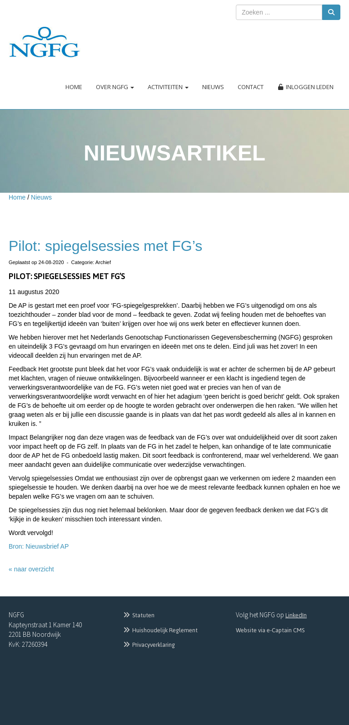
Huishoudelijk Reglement (160, 630)
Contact (251, 87)
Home (73, 87)
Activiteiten (168, 87)
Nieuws (213, 87)
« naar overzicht (31, 569)
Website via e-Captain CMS (270, 630)
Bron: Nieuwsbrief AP (39, 546)
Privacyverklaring (148, 644)
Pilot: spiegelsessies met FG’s (105, 246)
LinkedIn (296, 615)
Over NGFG (115, 87)
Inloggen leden (305, 87)
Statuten (138, 615)
